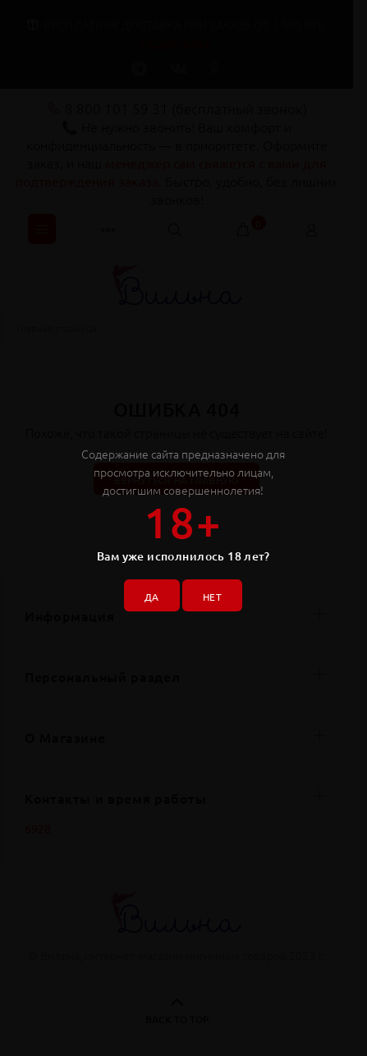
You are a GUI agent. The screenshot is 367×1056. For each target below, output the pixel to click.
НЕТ (212, 596)
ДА (152, 596)
